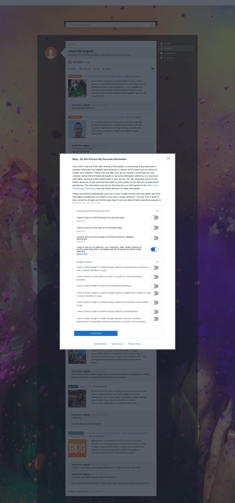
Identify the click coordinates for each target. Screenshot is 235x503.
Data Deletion (100, 344)
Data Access (117, 344)
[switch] (155, 217)
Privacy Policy (134, 344)
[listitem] (117, 210)
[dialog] (117, 251)
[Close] (169, 159)
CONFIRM (95, 333)
